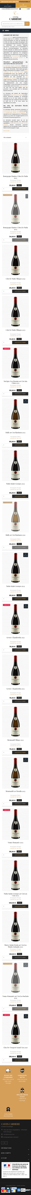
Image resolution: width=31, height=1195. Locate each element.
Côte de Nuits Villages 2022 (15, 279)
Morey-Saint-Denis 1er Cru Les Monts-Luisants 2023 (15, 946)
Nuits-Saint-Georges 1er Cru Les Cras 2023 (15, 894)
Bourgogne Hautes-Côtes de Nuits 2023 (15, 177)
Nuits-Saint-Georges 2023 (15, 484)
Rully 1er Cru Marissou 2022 (15, 535)
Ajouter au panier (20, 188)
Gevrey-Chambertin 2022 (15, 637)
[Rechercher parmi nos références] (15, 24)
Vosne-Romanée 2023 (15, 842)
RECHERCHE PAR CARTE (7, 27)
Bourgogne (22, 42)
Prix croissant (15, 137)
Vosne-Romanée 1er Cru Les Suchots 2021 (15, 997)
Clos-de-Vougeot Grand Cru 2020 (15, 1047)
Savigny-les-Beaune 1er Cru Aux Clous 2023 (15, 382)
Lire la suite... (6, 131)
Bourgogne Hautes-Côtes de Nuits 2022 (15, 228)
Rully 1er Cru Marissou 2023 (15, 432)
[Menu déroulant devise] (26, 1146)
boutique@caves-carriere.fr (11, 1137)
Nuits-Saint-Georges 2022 (15, 586)
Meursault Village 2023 (15, 740)
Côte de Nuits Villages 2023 (15, 330)
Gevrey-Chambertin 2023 (15, 689)
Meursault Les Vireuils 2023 (15, 791)
